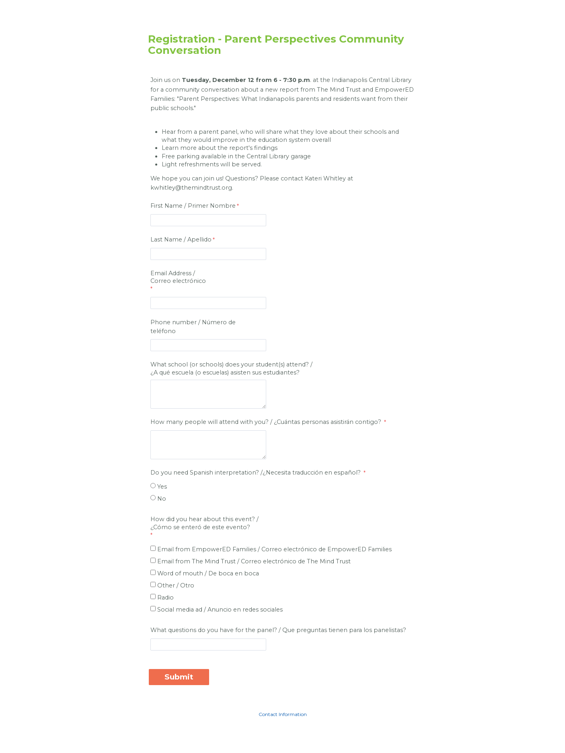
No (161, 498)
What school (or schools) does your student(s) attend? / (232, 368)
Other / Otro (175, 585)
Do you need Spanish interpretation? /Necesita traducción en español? (256, 472)
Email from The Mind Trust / (254, 561)
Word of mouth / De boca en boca (208, 573)
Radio (165, 597)
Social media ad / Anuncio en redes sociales (220, 609)
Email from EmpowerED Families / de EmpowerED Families (274, 549)
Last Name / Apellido (181, 239)
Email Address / (205, 277)
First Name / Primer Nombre (193, 205)
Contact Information (283, 714)
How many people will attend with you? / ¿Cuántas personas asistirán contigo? (266, 422)
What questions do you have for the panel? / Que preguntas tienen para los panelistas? (278, 630)
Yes (162, 486)
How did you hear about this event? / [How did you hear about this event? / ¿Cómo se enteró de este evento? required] (205, 523)
